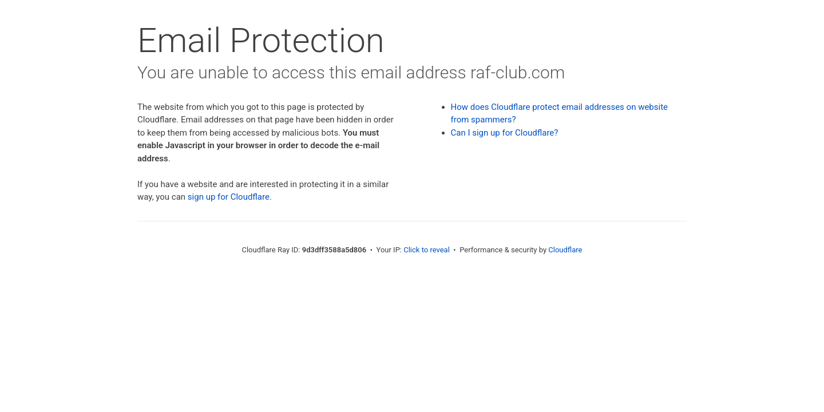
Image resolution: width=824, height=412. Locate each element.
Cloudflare (565, 249)
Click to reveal (426, 249)
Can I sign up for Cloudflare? (504, 133)
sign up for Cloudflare (229, 197)
